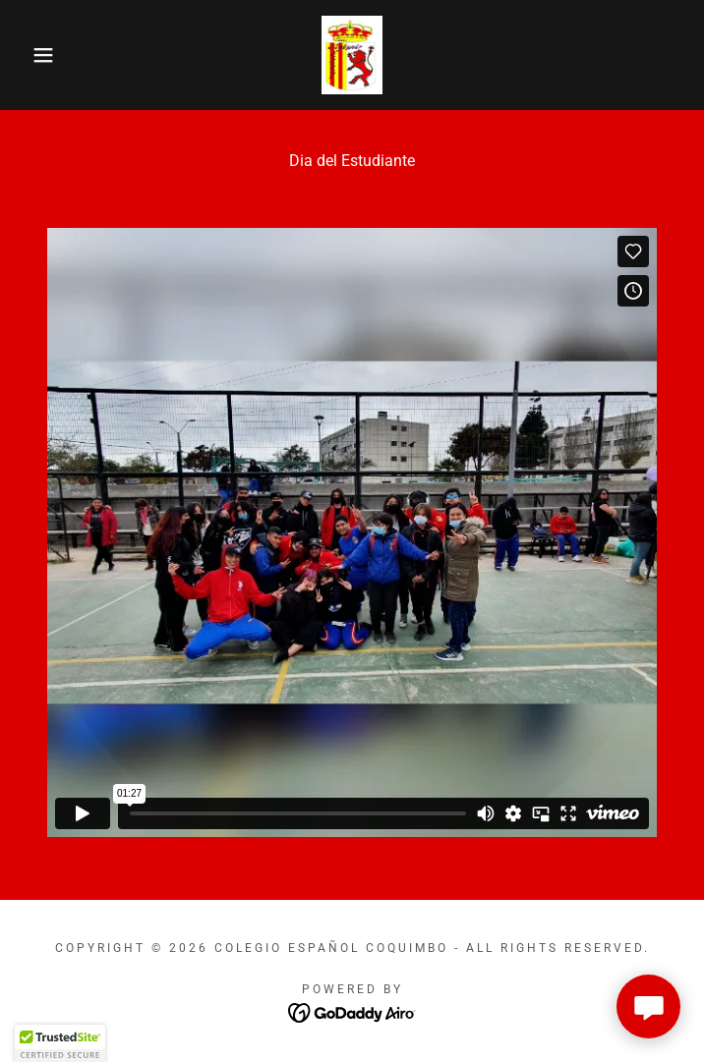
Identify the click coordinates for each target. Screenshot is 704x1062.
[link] (352, 55)
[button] (46, 55)
